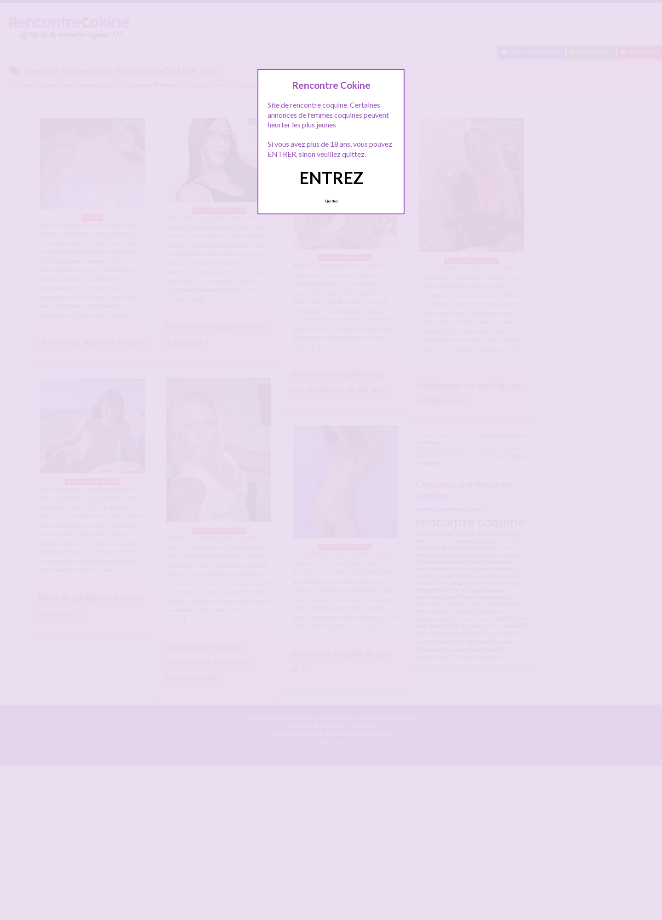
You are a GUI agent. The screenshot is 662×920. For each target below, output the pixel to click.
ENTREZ (331, 177)
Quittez (331, 201)
